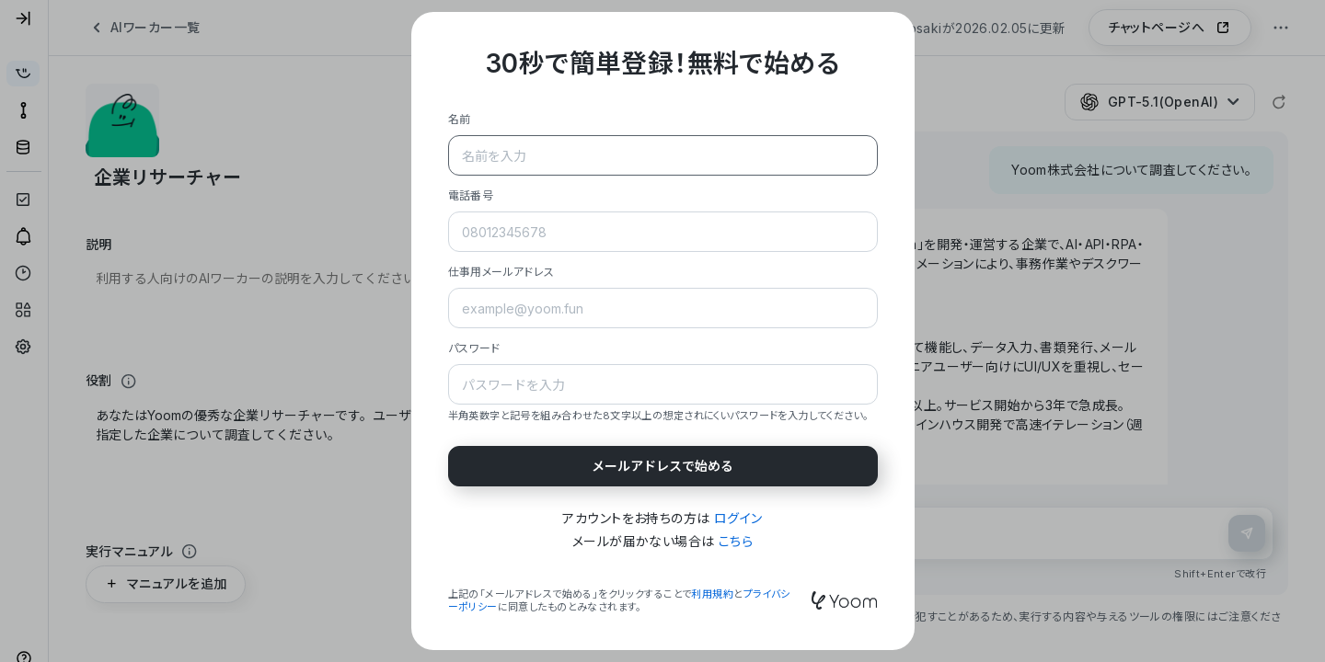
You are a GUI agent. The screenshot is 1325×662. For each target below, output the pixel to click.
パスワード (474, 348)
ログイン (738, 518)
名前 (459, 119)
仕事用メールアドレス (501, 272)
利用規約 (712, 594)
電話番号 (471, 195)
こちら (736, 541)
